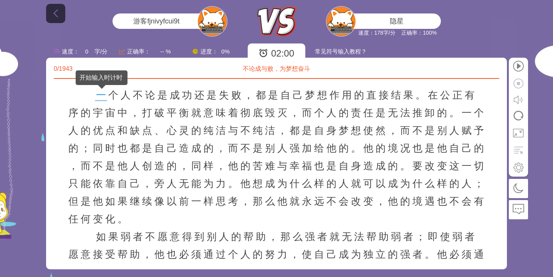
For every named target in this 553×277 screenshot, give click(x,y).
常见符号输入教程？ (341, 51)
